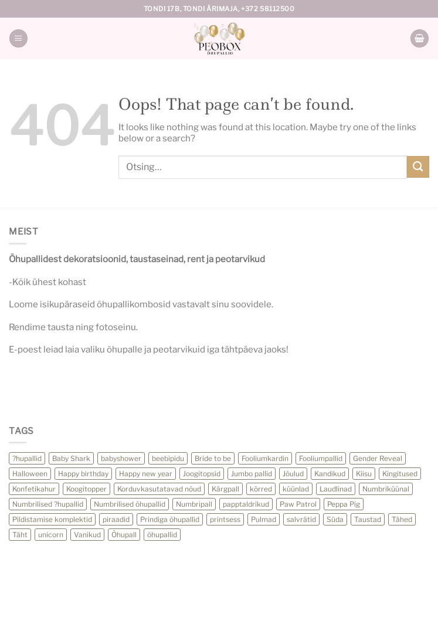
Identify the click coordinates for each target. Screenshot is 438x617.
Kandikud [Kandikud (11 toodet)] (329, 473)
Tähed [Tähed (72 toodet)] (402, 519)
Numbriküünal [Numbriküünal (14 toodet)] (385, 488)
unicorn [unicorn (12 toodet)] (50, 534)
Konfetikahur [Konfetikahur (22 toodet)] (34, 488)
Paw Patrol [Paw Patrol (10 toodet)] (298, 504)
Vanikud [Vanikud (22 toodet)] (87, 534)
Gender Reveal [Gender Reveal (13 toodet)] (377, 458)
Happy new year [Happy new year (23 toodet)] (145, 473)
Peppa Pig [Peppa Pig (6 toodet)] (343, 504)
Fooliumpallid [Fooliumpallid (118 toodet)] (320, 458)
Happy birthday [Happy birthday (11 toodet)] (83, 473)
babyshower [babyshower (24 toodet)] (121, 458)
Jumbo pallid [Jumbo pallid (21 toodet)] (251, 473)
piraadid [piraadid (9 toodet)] (116, 519)
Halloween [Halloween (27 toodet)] (29, 473)
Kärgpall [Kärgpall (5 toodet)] (225, 488)
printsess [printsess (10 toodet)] (225, 519)
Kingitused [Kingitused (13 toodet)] (399, 473)
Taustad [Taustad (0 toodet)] (367, 519)
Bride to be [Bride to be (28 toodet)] (213, 458)
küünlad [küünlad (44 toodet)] (296, 488)
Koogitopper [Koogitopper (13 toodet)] (86, 488)
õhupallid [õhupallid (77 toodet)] (162, 534)
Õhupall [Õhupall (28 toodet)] (124, 534)
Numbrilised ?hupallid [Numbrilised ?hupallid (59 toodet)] (47, 504)
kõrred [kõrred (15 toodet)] (261, 488)
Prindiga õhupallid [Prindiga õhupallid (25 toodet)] (169, 519)
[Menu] (18, 38)
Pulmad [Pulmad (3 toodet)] (263, 519)
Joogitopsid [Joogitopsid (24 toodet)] (201, 473)
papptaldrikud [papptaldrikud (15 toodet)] (246, 504)
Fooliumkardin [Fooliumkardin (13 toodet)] (265, 458)
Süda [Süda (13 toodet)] (335, 519)
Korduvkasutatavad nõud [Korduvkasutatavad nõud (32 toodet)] (159, 488)
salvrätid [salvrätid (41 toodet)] (301, 519)
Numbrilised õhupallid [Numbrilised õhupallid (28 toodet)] (129, 504)
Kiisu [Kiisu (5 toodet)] (364, 473)
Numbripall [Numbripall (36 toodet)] (194, 504)
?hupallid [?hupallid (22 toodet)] (27, 458)
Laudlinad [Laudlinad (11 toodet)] (336, 488)
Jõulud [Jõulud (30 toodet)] (293, 473)
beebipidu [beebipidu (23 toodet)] (168, 458)
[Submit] (418, 167)
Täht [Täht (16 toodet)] (20, 534)
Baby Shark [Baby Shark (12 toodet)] (71, 458)
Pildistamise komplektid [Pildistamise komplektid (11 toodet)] (52, 519)
